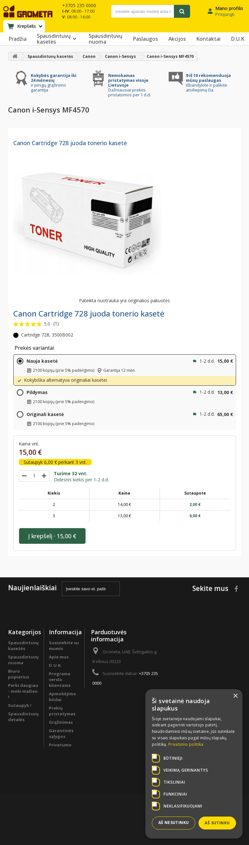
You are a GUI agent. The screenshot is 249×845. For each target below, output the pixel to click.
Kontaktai (208, 38)
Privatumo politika (60, 748)
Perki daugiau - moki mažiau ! (23, 691)
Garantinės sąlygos (61, 733)
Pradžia (17, 38)
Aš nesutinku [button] (173, 822)
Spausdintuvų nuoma (105, 38)
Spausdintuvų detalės (23, 716)
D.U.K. (55, 665)
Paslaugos (145, 38)
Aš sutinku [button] (217, 823)
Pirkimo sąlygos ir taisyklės (59, 765)
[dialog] (194, 764)
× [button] (235, 696)
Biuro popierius (18, 674)
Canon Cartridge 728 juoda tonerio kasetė (70, 143)
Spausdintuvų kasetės (57, 38)
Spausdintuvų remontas (23, 751)
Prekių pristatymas (62, 711)
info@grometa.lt (138, 695)
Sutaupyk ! (19, 705)
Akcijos (177, 38)
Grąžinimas (61, 722)
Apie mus (59, 657)
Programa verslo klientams (19, 734)
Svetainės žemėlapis (59, 782)
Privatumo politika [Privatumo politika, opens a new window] (185, 744)
